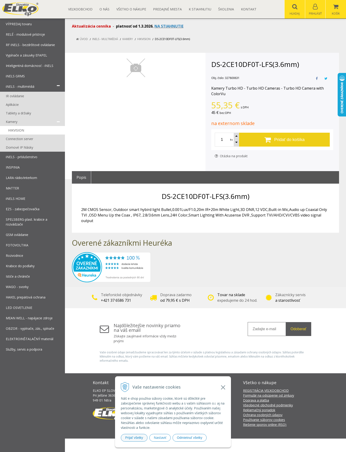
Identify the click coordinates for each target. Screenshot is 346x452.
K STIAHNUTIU (200, 9)
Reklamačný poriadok (259, 410)
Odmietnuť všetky (189, 437)
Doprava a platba (256, 400)
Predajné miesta (167, 9)
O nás (104, 9)
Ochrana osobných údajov (262, 415)
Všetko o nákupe (131, 9)
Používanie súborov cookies (264, 419)
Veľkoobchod (80, 9)
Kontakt (248, 9)
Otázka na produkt (231, 156)
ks (231, 139)
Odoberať (298, 329)
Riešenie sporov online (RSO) (264, 424)
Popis (81, 177)
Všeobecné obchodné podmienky (268, 405)
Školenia (226, 9)
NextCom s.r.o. (256, 445)
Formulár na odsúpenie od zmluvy (268, 395)
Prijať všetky (134, 437)
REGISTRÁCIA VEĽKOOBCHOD (266, 390)
